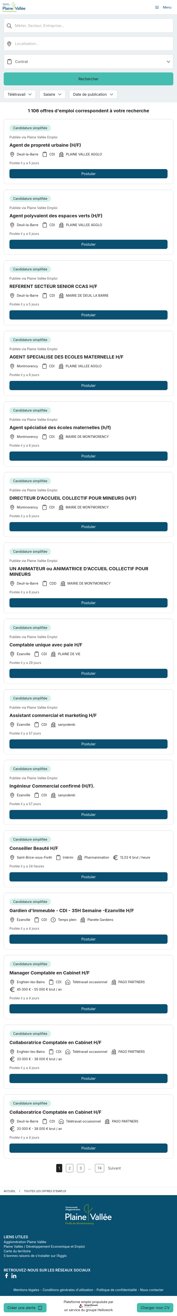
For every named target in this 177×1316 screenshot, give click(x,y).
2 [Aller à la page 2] (69, 1168)
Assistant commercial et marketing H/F (53, 717)
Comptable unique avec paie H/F (45, 646)
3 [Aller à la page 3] (81, 1168)
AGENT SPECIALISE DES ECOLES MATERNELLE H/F (66, 358)
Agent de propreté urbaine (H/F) (45, 145)
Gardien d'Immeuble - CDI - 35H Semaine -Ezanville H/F (71, 912)
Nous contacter (152, 1290)
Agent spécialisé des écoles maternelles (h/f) (60, 429)
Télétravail (20, 94)
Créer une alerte (25, 1307)
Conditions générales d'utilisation (68, 1290)
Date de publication (93, 94)
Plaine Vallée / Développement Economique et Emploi (44, 1246)
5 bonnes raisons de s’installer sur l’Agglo (35, 1256)
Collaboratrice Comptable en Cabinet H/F (55, 1044)
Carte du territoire (17, 1251)
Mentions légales (26, 1290)
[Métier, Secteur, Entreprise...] (88, 25)
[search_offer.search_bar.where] (88, 43)
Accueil (10, 1191)
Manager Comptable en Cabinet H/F (49, 974)
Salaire (52, 94)
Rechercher (88, 79)
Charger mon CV (155, 1307)
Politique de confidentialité (117, 1290)
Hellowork (105, 1310)
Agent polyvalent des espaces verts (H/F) (56, 217)
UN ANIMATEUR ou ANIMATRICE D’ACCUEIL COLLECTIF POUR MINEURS (78, 573)
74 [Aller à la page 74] (99, 1168)
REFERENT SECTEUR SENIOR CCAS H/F (53, 288)
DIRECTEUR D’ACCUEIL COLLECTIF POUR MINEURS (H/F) (72, 500)
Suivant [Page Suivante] (114, 1168)
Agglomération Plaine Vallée (25, 1242)
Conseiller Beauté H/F (33, 850)
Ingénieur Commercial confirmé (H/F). (51, 788)
